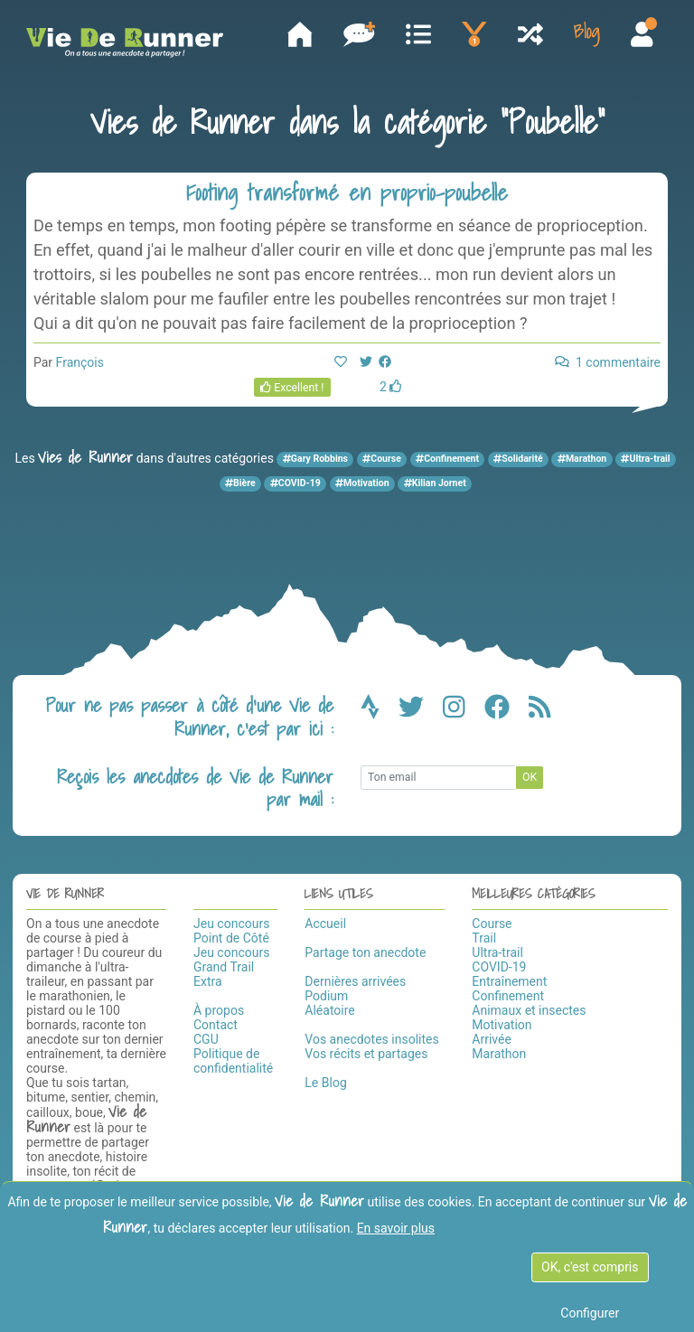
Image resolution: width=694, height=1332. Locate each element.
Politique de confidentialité (233, 1062)
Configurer (589, 1313)
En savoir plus (396, 1228)
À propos (218, 1012)
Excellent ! (292, 389)
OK (529, 780)
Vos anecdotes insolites (371, 1041)
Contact (215, 1026)
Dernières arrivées (355, 983)
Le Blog (325, 1084)
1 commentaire (608, 364)
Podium (326, 997)
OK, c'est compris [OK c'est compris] (589, 1267)
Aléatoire (329, 1012)
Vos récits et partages (366, 1055)
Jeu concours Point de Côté (231, 932)
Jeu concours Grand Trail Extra (231, 968)
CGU (206, 1041)
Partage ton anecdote (365, 954)
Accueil (325, 925)
